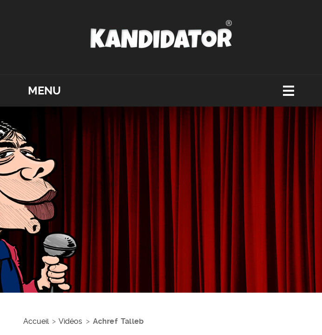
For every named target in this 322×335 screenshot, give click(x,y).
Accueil (36, 321)
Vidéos (70, 321)
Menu (44, 90)
